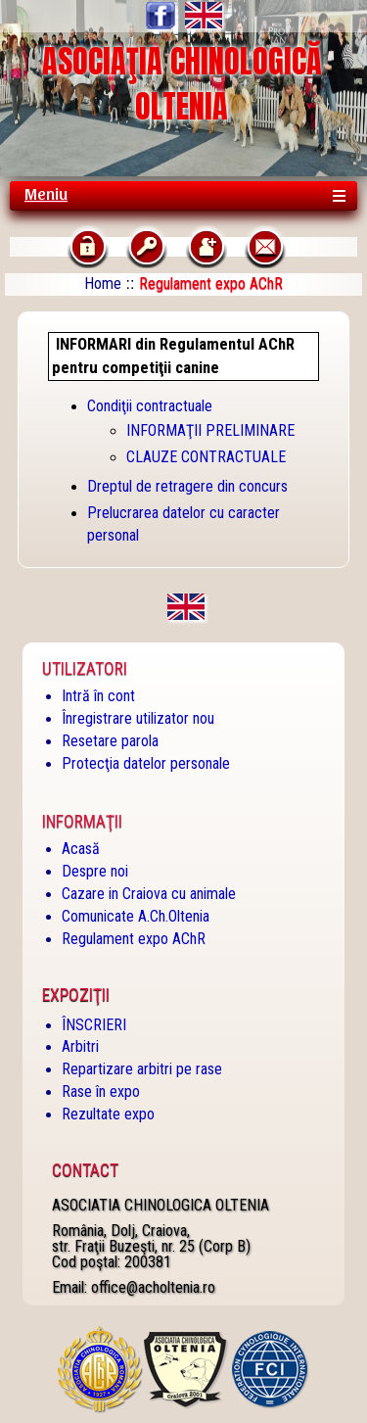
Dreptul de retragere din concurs (187, 486)
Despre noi (95, 871)
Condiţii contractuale (149, 406)
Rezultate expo (108, 1114)
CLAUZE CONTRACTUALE (206, 457)
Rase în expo (101, 1091)
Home (102, 283)
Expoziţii (76, 995)
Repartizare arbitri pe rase (142, 1069)
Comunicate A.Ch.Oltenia (135, 916)
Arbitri (80, 1046)
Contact (85, 1170)
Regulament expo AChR (134, 938)
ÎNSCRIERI (94, 1025)
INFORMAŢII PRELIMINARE (210, 430)
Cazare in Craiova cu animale (149, 893)
